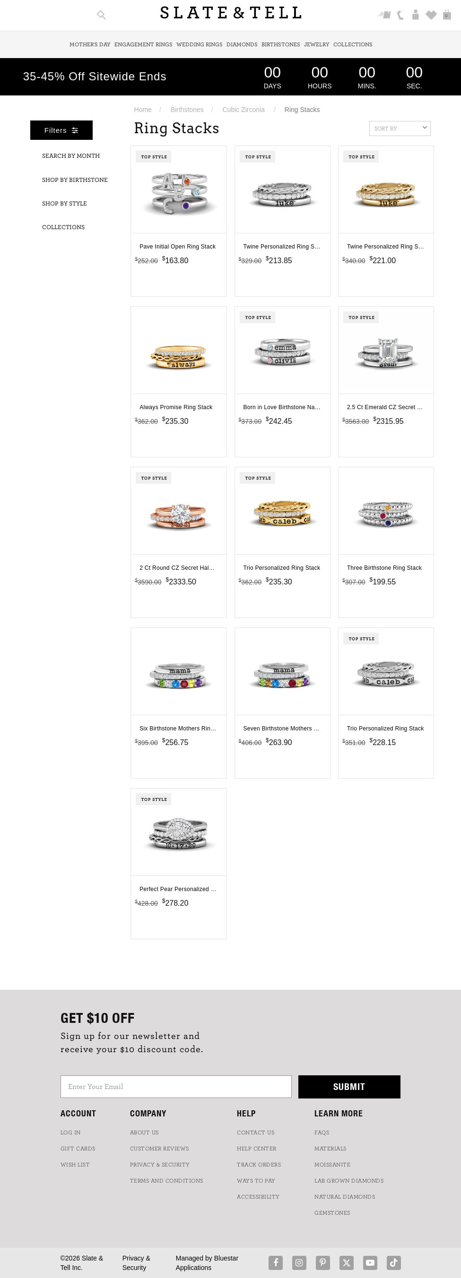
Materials (330, 1148)
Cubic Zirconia (244, 109)
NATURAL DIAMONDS (344, 1197)
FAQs (321, 1132)
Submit (349, 1086)
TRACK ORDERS (259, 1164)
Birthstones (280, 44)
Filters (61, 130)
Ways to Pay (256, 1181)
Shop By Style (64, 204)
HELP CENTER (257, 1148)
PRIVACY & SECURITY (160, 1164)
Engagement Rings (143, 44)
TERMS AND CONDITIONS (166, 1181)
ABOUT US (144, 1132)
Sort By (400, 127)
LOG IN (71, 1132)
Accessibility (258, 1197)
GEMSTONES (332, 1213)
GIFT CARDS (78, 1148)
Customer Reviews (159, 1148)
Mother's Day (90, 44)
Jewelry (317, 44)
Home (143, 109)
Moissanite (332, 1164)
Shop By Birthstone (75, 180)
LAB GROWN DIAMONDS (348, 1181)
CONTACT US (255, 1132)
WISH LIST (75, 1164)
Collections (353, 44)
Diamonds (242, 44)
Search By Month (71, 156)
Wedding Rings (199, 44)
